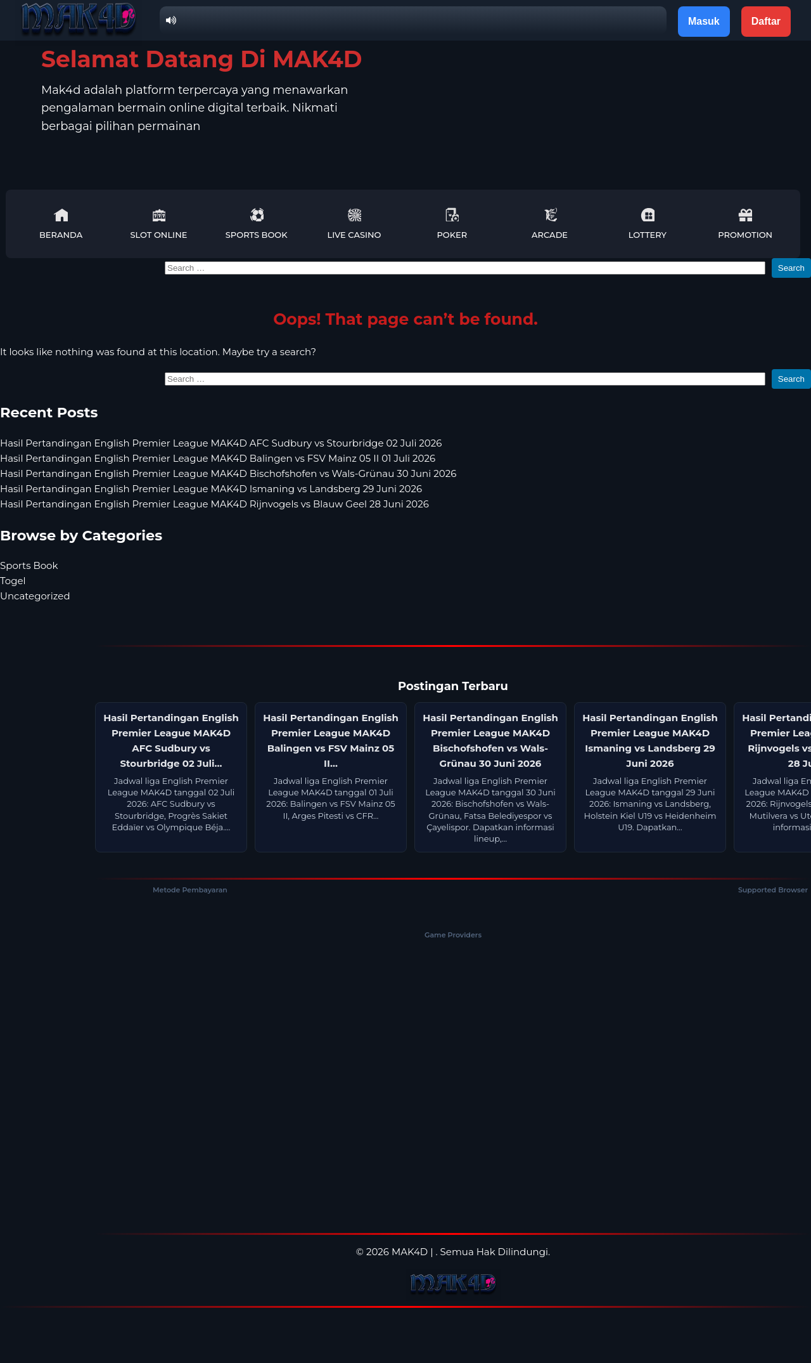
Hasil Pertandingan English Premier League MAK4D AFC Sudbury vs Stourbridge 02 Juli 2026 (221, 443)
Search (791, 268)
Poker (452, 223)
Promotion (745, 223)
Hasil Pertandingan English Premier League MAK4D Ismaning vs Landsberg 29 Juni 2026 (211, 489)
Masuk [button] (704, 21)
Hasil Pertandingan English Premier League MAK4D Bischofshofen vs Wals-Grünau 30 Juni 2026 (228, 473)
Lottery (648, 223)
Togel (13, 581)
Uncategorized (35, 596)
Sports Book (257, 223)
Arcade (550, 223)
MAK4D (410, 1252)
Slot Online (158, 223)
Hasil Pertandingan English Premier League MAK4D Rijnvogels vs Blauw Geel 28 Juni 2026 (214, 504)
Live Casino (354, 223)
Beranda (60, 223)
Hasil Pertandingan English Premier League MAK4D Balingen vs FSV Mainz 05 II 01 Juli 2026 (217, 458)
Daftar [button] (766, 21)
